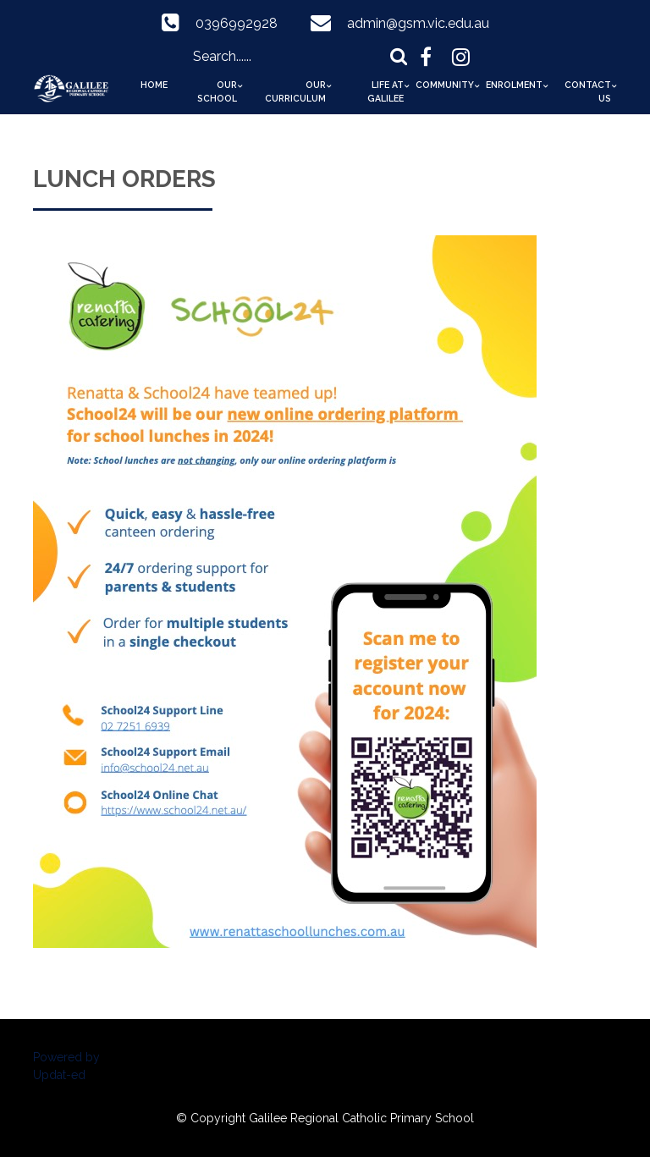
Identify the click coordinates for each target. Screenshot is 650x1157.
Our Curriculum (295, 91)
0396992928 (237, 23)
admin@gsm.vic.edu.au (418, 23)
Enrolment (514, 85)
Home (154, 85)
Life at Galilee (385, 91)
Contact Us (588, 91)
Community (445, 85)
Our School (217, 91)
